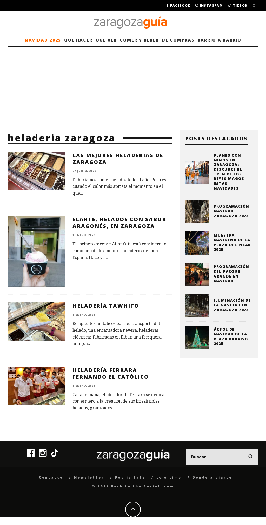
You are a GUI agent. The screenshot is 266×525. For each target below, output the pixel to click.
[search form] (222, 457)
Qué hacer (78, 40)
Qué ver (106, 40)
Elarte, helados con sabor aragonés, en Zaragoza (119, 223)
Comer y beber (139, 40)
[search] (250, 457)
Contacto (51, 477)
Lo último (169, 477)
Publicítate (130, 477)
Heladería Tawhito (105, 305)
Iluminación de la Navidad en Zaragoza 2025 (232, 305)
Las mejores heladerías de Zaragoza (117, 158)
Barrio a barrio (220, 40)
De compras (178, 40)
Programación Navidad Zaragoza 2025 (231, 211)
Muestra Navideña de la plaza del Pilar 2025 (232, 242)
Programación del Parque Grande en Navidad (231, 273)
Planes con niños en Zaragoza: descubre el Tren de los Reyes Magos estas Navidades (229, 172)
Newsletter (89, 477)
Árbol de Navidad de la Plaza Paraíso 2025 (231, 336)
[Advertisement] (133, 85)
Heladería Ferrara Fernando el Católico (110, 373)
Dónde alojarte (212, 477)
